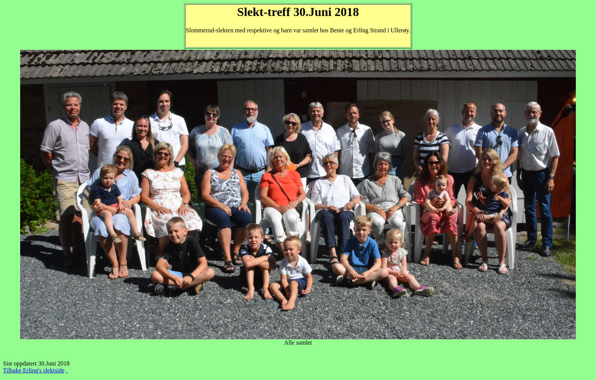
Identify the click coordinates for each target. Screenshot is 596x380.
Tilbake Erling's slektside (33, 370)
